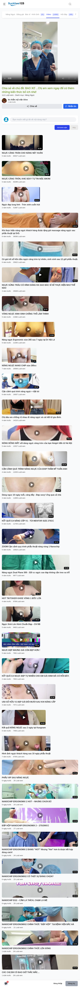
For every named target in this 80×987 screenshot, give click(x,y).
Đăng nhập (58, 983)
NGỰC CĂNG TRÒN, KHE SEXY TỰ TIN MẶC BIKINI (26, 179)
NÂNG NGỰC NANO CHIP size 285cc (19, 365)
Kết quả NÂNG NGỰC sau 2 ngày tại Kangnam (24, 728)
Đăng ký (71, 983)
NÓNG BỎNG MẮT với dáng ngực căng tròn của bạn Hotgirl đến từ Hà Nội (37, 443)
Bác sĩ (27, 14)
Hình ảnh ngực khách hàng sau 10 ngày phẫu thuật (26, 753)
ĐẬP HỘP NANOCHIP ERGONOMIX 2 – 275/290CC (25, 825)
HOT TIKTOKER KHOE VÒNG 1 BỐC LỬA (21, 598)
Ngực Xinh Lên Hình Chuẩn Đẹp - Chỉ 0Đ (21, 624)
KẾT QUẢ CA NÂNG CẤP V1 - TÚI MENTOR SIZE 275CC (28, 521)
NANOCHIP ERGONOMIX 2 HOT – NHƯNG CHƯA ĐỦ (26, 801)
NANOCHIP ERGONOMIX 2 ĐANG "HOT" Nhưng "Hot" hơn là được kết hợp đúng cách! (37, 850)
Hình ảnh (38, 14)
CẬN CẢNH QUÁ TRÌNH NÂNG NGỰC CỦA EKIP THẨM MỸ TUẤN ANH (34, 469)
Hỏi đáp (67, 14)
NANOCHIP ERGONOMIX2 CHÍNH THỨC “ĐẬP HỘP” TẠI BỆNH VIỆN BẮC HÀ (38, 924)
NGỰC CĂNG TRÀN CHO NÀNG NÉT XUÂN (22, 153)
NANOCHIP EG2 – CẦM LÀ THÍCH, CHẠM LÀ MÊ (24, 900)
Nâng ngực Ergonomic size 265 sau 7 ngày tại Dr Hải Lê (28, 340)
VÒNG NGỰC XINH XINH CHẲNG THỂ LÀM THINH (25, 314)
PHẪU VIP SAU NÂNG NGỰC (15, 778)
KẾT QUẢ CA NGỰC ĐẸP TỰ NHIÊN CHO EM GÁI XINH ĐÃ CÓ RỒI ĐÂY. (35, 676)
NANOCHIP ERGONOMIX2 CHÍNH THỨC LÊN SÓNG (26, 948)
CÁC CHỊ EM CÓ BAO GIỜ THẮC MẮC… (21, 972)
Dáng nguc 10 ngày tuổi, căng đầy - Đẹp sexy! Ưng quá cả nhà (31, 495)
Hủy (74, 127)
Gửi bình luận (62, 127)
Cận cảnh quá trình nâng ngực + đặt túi (20, 391)
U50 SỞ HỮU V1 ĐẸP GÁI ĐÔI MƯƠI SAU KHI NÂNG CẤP (28, 702)
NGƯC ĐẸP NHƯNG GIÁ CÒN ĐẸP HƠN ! (21, 650)
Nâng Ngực (10, 14)
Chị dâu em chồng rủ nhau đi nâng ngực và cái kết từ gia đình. (31, 417)
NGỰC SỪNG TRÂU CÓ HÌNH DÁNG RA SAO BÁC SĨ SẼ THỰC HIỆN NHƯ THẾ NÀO (38, 286)
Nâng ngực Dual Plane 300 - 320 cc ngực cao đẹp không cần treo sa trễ (35, 572)
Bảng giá (20, 14)
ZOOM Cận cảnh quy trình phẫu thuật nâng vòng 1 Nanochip (30, 547)
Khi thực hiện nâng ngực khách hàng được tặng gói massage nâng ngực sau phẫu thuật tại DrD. (38, 231)
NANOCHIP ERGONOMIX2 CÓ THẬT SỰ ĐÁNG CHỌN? (28, 876)
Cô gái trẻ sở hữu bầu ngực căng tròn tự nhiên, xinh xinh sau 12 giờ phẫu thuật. (40, 259)
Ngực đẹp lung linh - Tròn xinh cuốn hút (21, 205)
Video (52, 14)
